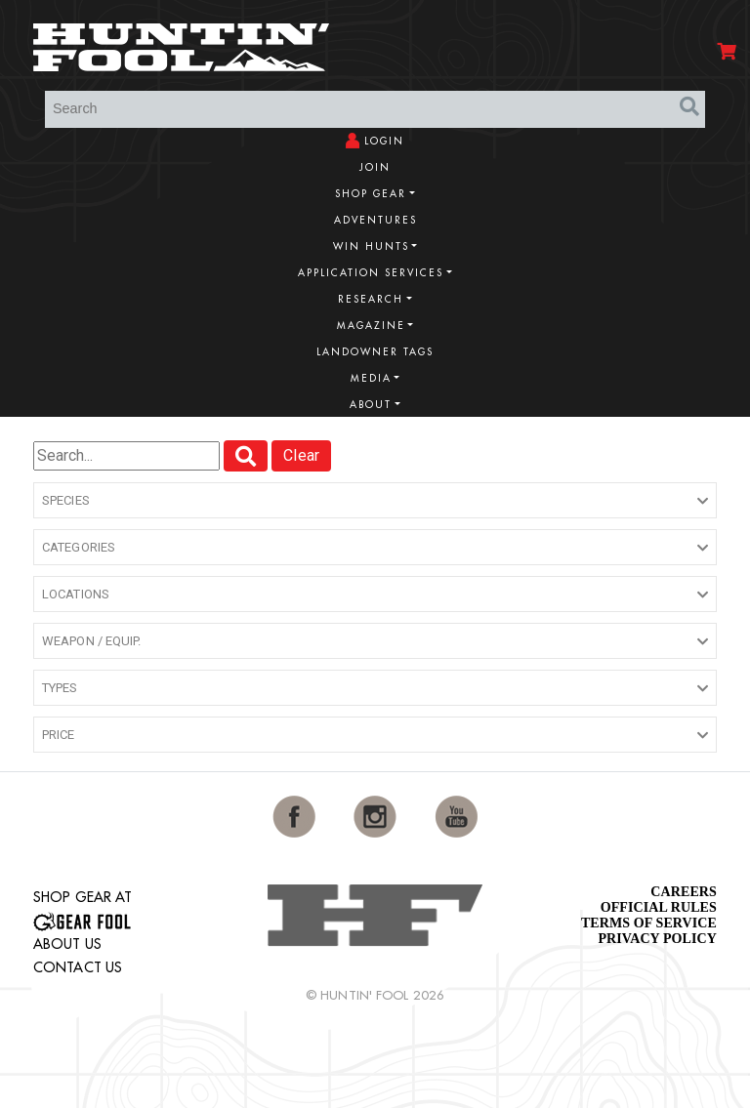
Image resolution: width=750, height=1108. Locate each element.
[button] (375, 500)
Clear (301, 455)
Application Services (370, 273)
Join (375, 167)
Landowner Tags (375, 352)
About (371, 404)
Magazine (371, 325)
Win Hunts (371, 246)
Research (370, 299)
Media (371, 378)
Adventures (375, 220)
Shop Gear (370, 193)
